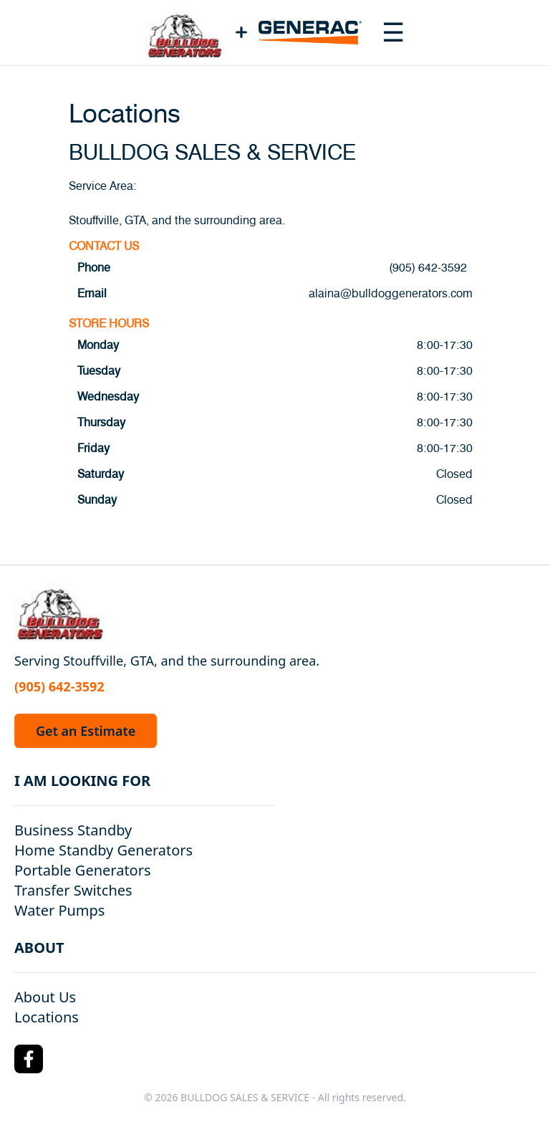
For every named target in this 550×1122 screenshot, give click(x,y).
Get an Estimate (85, 730)
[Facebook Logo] (28, 1059)
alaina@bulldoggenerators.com (391, 293)
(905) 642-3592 (428, 268)
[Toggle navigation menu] (393, 32)
